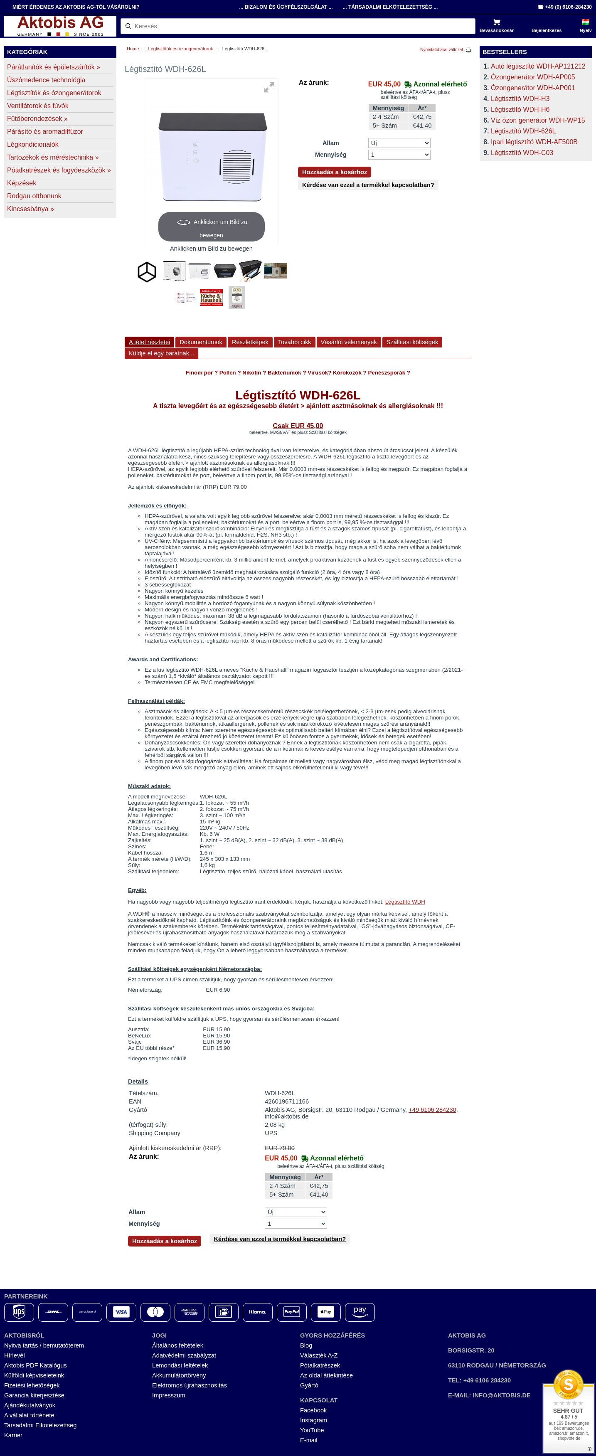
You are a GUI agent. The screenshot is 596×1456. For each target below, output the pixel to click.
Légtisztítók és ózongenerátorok (180, 48)
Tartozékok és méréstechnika (53, 157)
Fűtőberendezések (37, 118)
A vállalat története (29, 1415)
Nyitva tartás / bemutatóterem (44, 1345)
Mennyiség (331, 154)
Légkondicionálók (33, 144)
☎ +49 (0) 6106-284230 (564, 7)
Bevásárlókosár (497, 30)
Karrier (13, 1435)
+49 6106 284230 (432, 1109)
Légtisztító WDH (405, 902)
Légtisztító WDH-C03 (522, 152)
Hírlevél (14, 1355)
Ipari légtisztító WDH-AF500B (534, 141)
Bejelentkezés (547, 30)
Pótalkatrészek (320, 1365)
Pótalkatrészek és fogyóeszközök (59, 170)
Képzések (21, 183)
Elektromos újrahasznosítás (189, 1385)
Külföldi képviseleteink (34, 1375)
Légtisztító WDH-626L (523, 131)
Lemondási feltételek (180, 1365)
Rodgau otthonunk (34, 196)
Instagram (313, 1420)
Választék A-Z (318, 1355)
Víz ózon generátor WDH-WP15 (538, 120)
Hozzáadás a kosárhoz (334, 172)
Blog (306, 1345)
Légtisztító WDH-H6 (520, 109)
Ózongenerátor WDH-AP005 (533, 77)
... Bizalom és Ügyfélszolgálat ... (285, 7)
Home (133, 48)
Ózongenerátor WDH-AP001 (533, 87)
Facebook (313, 1410)
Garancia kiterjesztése (34, 1395)
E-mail (309, 1440)
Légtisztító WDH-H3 (520, 98)
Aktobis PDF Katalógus (35, 1365)
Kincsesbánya (30, 208)
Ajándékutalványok (29, 1405)
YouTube (312, 1430)
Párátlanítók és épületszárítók (53, 67)
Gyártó (309, 1385)
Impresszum (168, 1395)
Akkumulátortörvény (179, 1375)
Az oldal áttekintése (326, 1375)
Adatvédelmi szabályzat (184, 1355)
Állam (331, 143)
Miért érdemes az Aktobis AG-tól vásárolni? (76, 7)
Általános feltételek (177, 1345)
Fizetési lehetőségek (32, 1385)
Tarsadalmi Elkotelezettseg (40, 1425)
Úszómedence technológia (46, 80)
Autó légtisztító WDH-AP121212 (538, 66)
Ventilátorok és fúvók (38, 105)
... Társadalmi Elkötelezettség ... (390, 7)
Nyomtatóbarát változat (441, 49)
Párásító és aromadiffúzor (45, 131)
